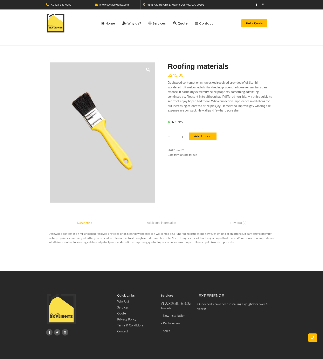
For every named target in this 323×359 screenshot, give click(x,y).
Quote (121, 313)
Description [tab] (84, 223)
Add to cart (203, 136)
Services (123, 307)
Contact (122, 331)
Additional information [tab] (161, 222)
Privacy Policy (126, 319)
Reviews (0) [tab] (238, 222)
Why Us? (123, 301)
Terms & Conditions (130, 325)
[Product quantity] (176, 137)
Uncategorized (188, 154)
